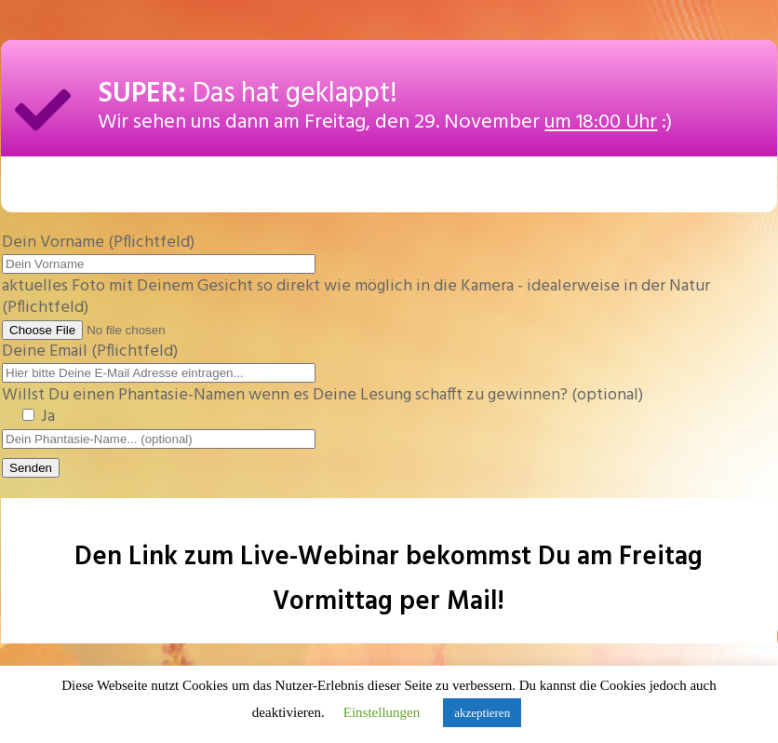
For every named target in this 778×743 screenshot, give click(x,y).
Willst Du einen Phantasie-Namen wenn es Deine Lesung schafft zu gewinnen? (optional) (322, 406)
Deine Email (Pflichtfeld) (158, 362)
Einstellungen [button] (382, 712)
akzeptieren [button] (482, 713)
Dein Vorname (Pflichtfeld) (158, 253)
